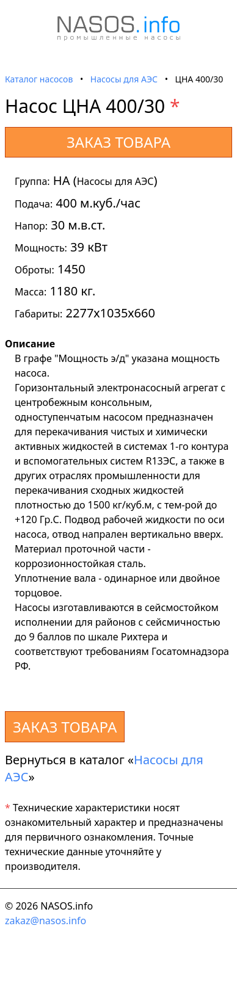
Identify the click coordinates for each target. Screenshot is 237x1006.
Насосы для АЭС (124, 79)
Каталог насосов (39, 79)
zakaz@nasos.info (45, 920)
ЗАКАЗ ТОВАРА (118, 142)
